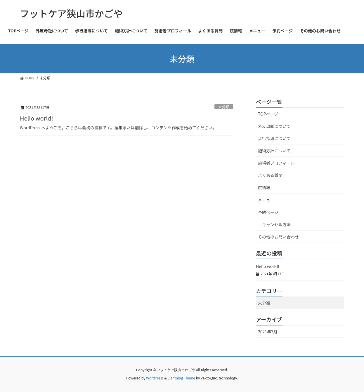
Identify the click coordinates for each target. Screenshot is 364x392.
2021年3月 (268, 331)
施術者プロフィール (276, 163)
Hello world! (36, 118)
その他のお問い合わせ (278, 237)
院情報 (264, 187)
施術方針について (274, 151)
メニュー (266, 200)
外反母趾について (274, 126)
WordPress (155, 377)
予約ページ (268, 212)
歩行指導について (274, 138)
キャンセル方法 (276, 224)
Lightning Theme (181, 377)
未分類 (223, 106)
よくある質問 (270, 175)
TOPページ (268, 114)
